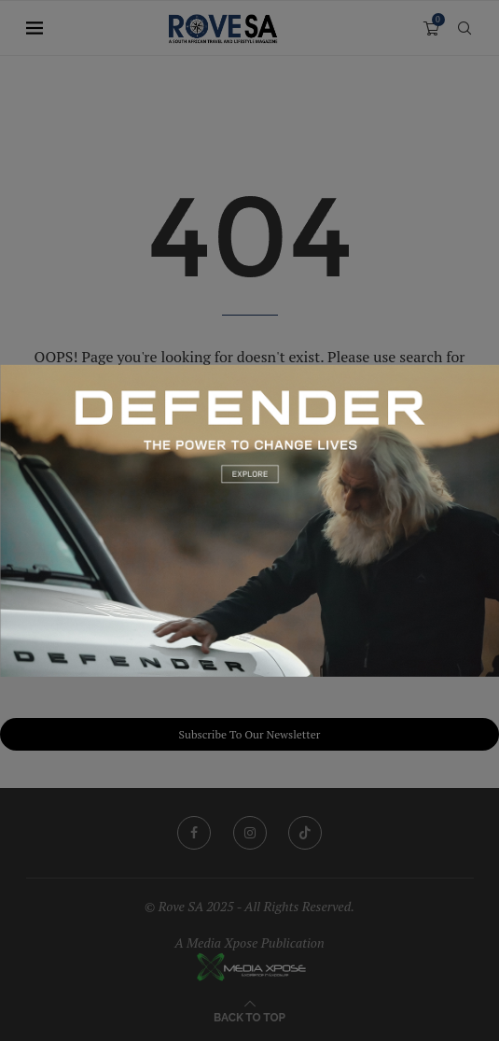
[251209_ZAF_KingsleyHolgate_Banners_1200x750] (249, 373)
